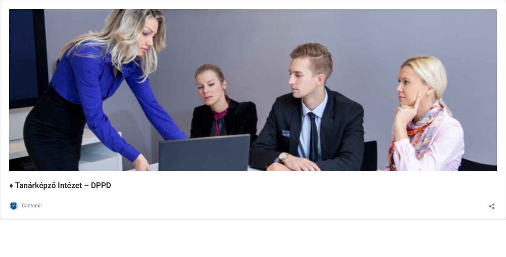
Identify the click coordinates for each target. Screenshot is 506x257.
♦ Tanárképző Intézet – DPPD (60, 185)
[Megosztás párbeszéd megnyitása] (492, 204)
